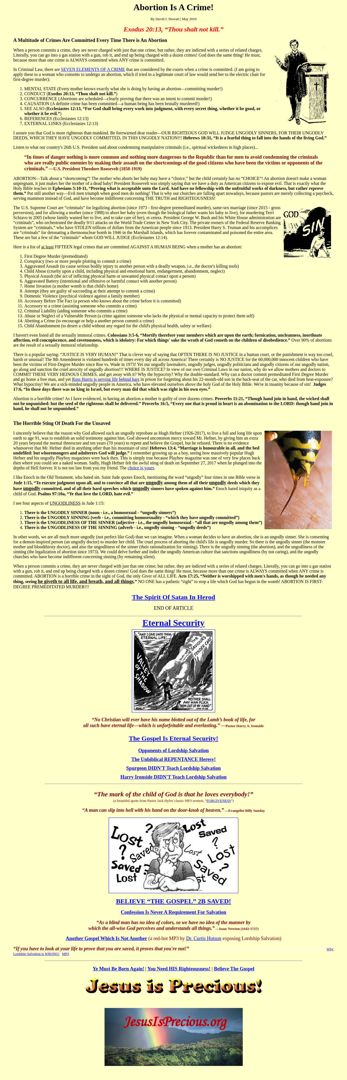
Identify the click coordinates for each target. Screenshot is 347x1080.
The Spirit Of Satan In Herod (173, 597)
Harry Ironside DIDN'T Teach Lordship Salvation (174, 777)
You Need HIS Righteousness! (178, 969)
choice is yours (141, 467)
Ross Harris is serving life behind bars (105, 379)
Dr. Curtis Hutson (203, 938)
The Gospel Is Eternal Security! (173, 738)
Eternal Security (174, 623)
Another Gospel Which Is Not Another (106, 938)
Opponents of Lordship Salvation (173, 750)
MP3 (65, 954)
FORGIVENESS (219, 801)
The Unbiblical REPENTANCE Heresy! (173, 759)
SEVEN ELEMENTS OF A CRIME (93, 69)
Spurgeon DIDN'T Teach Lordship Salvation (173, 768)
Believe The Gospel (234, 969)
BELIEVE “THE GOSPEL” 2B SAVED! (173, 901)
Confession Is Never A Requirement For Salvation (173, 912)
